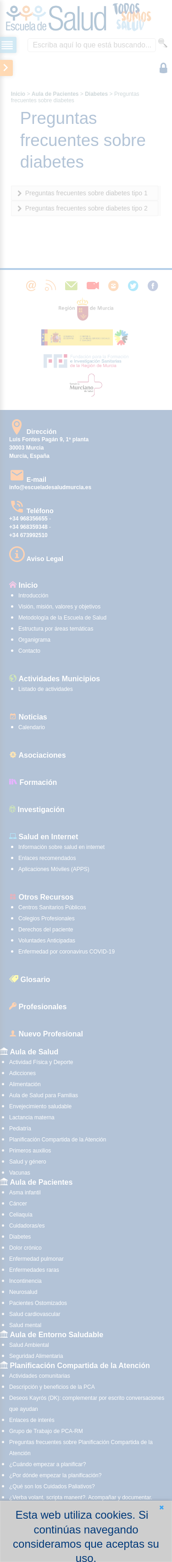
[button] (161, 1507)
